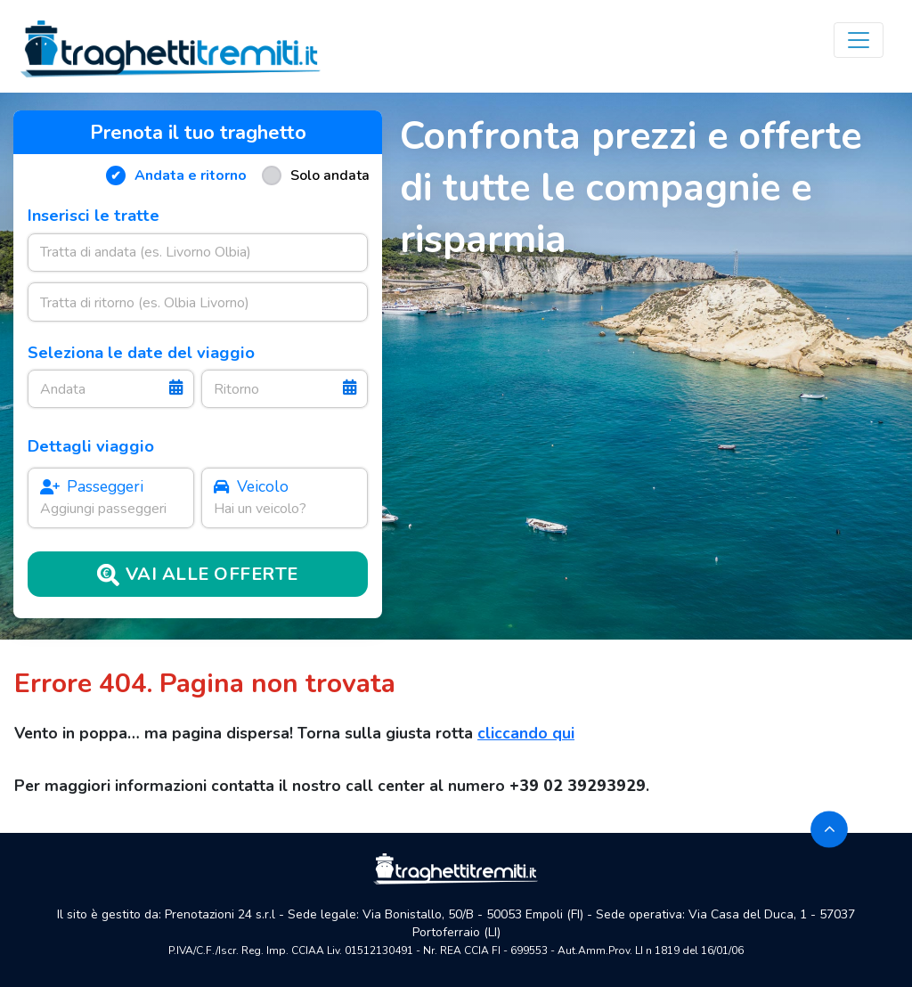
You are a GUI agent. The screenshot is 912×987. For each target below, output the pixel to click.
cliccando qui (525, 733)
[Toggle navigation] (859, 40)
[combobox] (198, 252)
